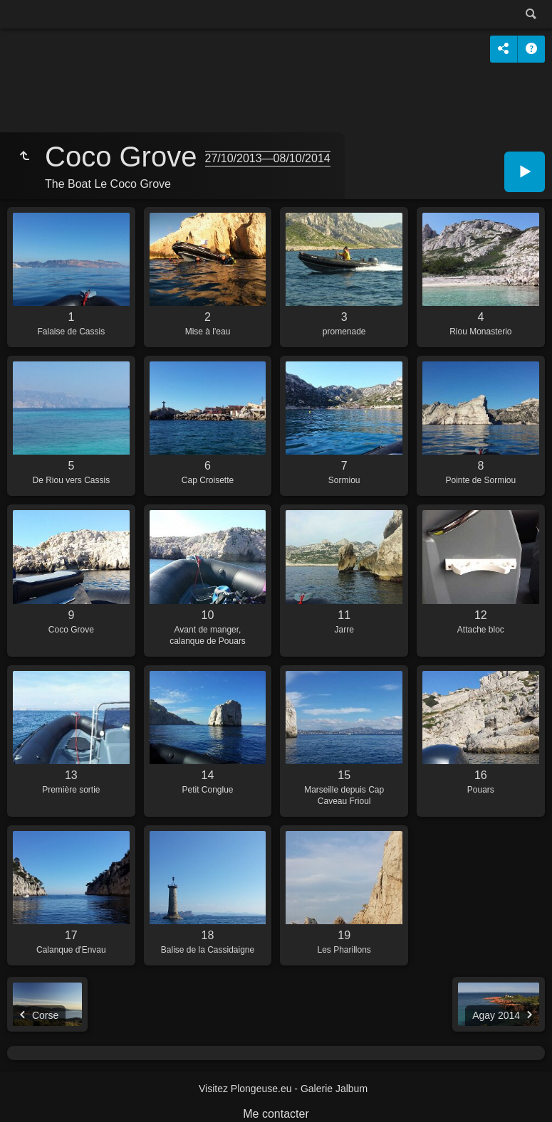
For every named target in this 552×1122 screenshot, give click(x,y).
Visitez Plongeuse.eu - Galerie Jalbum (283, 1088)
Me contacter (275, 1114)
